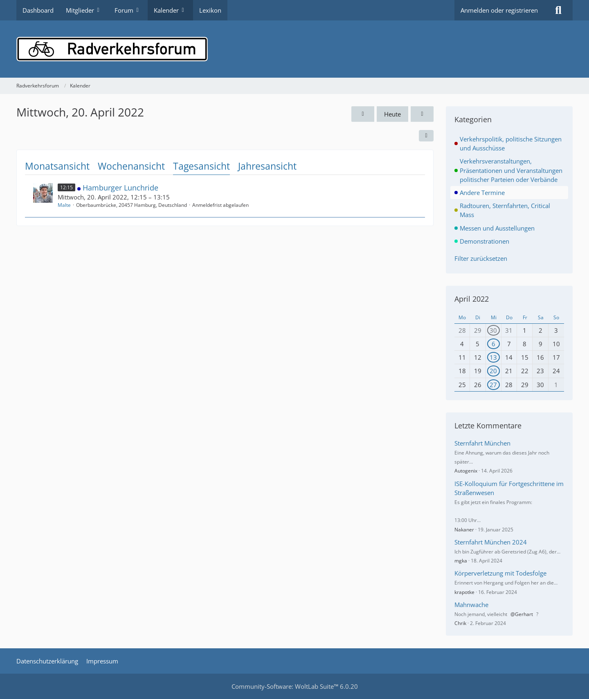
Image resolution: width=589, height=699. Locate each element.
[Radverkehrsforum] (294, 49)
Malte (64, 205)
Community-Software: (295, 686)
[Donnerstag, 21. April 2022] (422, 114)
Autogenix (465, 470)
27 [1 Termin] (493, 385)
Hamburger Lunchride (120, 188)
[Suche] (558, 10)
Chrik (460, 623)
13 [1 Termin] (493, 357)
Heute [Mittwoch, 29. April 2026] (392, 114)
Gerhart (524, 614)
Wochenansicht (131, 166)
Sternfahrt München (482, 443)
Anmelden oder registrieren (499, 10)
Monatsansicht (57, 166)
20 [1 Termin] (493, 371)
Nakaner (464, 529)
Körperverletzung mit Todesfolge (500, 573)
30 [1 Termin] (493, 330)
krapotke (464, 592)
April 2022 (471, 299)
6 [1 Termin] (493, 344)
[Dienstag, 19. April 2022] (362, 114)
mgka (460, 560)
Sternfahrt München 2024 (490, 542)
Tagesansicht (201, 166)
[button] (426, 135)
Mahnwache (471, 604)
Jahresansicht (267, 166)
